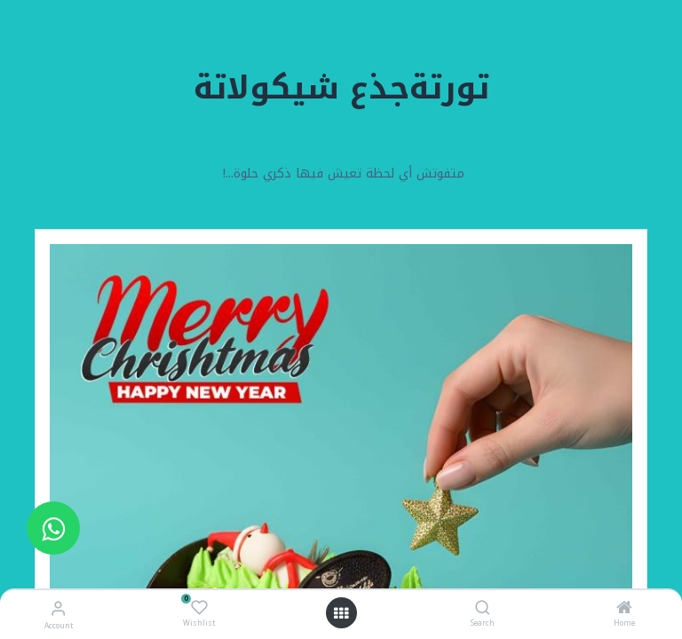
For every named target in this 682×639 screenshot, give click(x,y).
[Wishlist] (199, 608)
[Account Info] (58, 608)
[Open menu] (341, 613)
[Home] (624, 609)
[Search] (482, 609)
